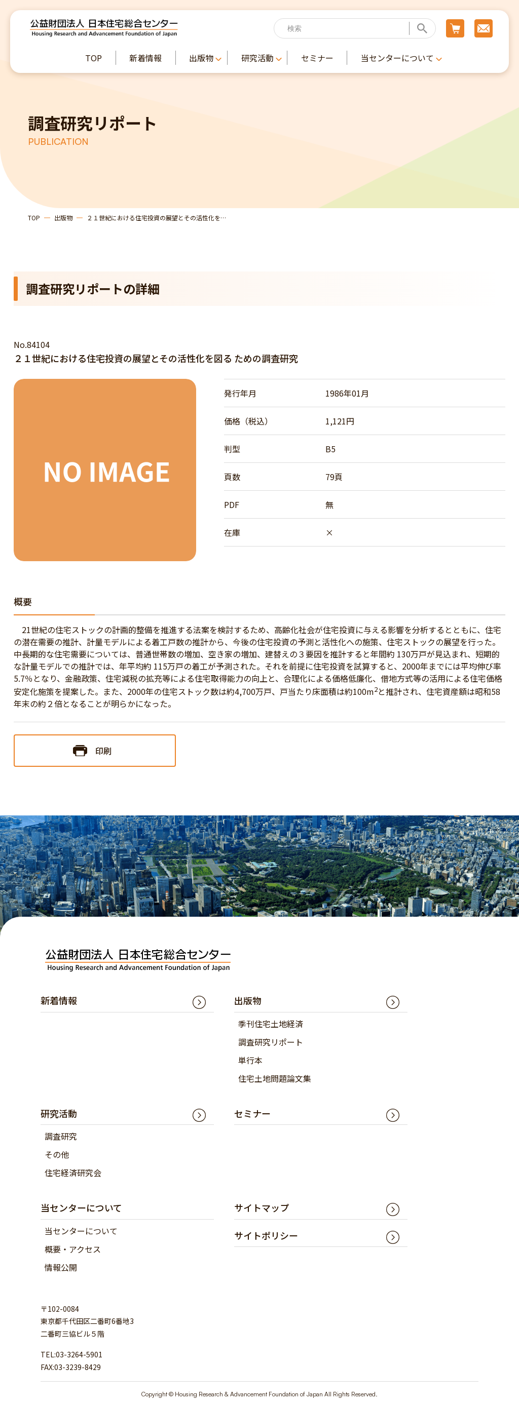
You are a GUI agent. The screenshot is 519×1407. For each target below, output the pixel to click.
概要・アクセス (73, 1249)
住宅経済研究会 (73, 1172)
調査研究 (61, 1136)
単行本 (250, 1060)
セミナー (252, 1113)
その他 (57, 1154)
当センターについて (81, 1231)
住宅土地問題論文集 (274, 1078)
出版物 (63, 217)
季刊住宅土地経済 (270, 1024)
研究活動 (59, 1113)
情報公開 (61, 1267)
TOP (34, 217)
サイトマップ (261, 1207)
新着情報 (59, 1000)
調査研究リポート (270, 1042)
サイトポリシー (266, 1235)
